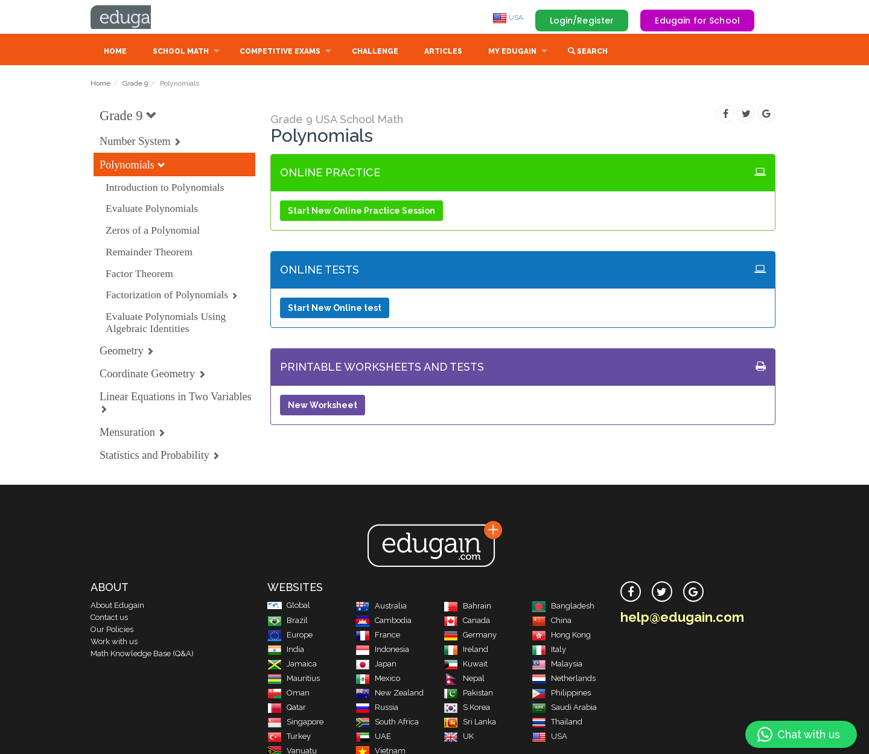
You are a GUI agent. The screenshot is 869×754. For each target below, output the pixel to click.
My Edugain (512, 52)
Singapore (295, 722)
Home (115, 52)
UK (459, 737)
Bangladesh (563, 607)
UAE (373, 737)
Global (288, 606)
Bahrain (467, 607)
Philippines (561, 693)
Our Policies (112, 630)
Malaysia (557, 664)
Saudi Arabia (564, 708)
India (285, 650)
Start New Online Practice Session (361, 212)
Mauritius (293, 679)
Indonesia (382, 650)
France (377, 636)
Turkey (289, 737)
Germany (470, 636)
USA (507, 17)
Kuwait (466, 664)
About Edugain (117, 606)
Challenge (375, 52)
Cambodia (383, 621)
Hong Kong (561, 636)
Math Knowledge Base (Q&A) (142, 654)
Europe (290, 636)
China (551, 621)
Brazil (287, 621)
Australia (381, 607)
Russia (376, 708)
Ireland (466, 650)
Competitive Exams (280, 52)
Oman (288, 693)
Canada (467, 621)
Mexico (377, 679)
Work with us (114, 642)
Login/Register (582, 20)
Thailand (557, 722)
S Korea (467, 708)
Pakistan (468, 693)
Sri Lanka (470, 722)
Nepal (464, 679)
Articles (443, 52)
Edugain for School (697, 20)
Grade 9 (135, 84)
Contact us (109, 618)
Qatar (286, 708)
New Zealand (389, 693)
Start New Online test (334, 309)
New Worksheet (322, 406)
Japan (375, 664)
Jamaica (292, 664)
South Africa (387, 722)
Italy (549, 650)
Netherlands (564, 679)
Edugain (136, 17)
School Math (181, 52)
